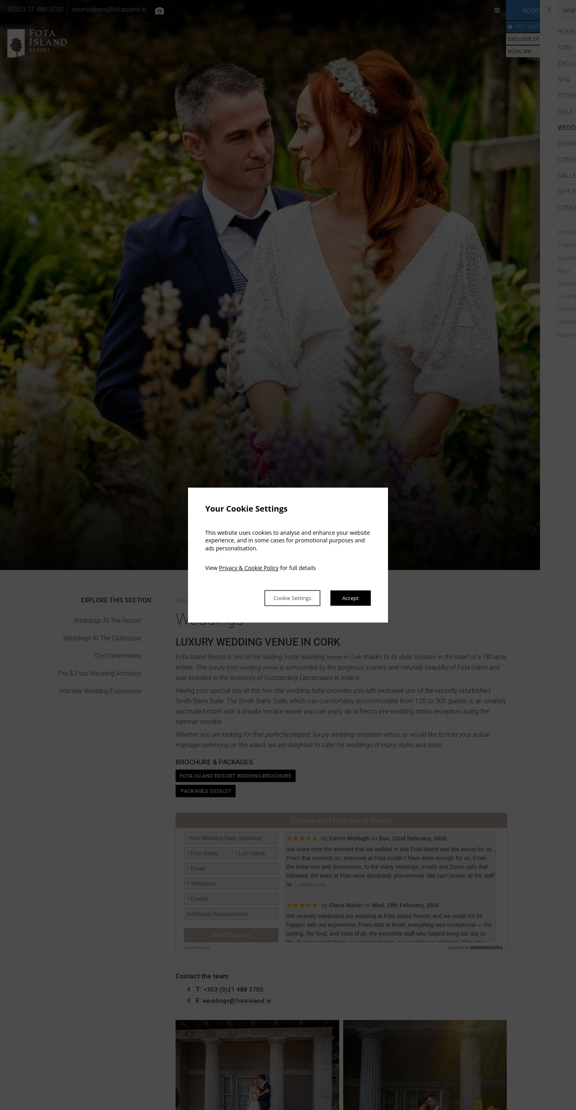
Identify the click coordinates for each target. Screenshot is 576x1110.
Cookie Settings (282, 598)
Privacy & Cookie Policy (248, 567)
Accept (349, 598)
